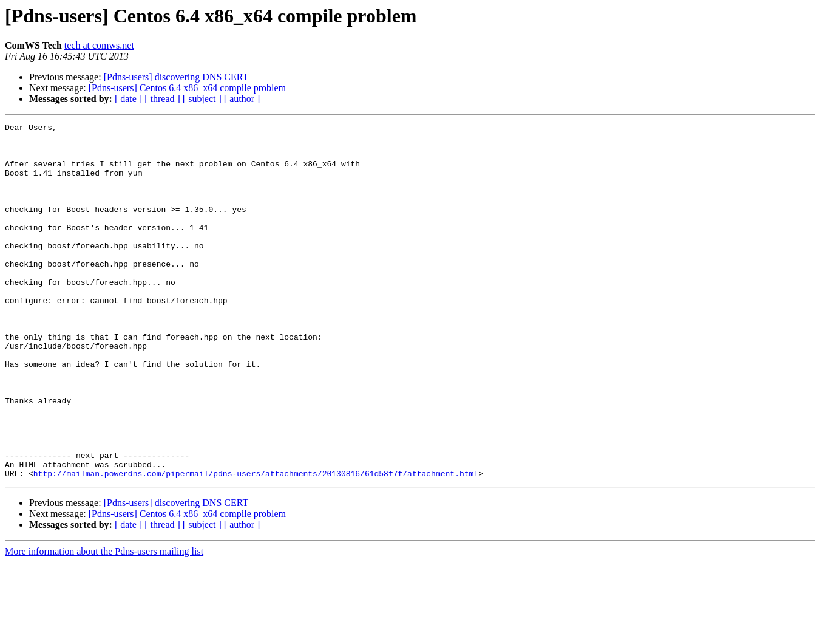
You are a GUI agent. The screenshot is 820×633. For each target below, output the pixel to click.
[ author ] (242, 99)
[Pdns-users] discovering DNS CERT (176, 77)
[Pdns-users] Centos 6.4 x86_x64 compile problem (187, 88)
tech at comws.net (99, 45)
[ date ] (128, 99)
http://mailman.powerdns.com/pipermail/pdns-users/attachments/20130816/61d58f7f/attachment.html (255, 544)
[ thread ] (162, 99)
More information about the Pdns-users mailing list (104, 622)
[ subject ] (202, 99)
